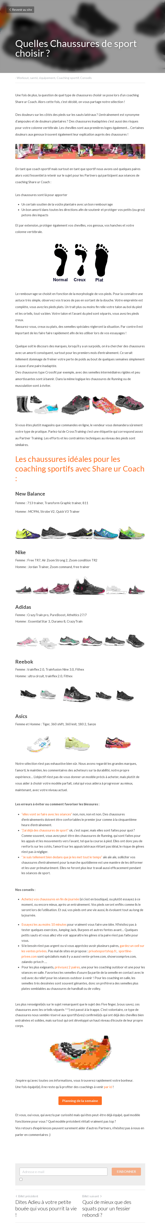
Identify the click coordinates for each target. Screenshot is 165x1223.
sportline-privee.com (128, 910)
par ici (108, 1041)
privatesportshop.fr (98, 910)
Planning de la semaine (82, 1055)
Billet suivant (94, 1150)
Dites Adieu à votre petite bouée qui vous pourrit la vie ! (47, 1159)
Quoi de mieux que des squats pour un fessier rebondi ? (117, 1159)
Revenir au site (20, 9)
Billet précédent (26, 1150)
